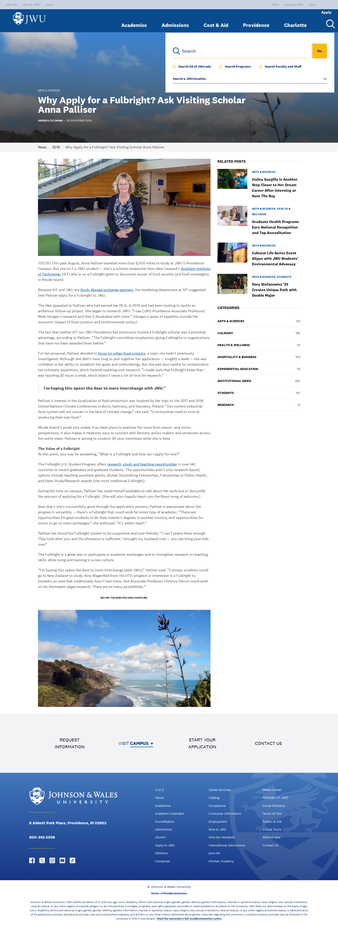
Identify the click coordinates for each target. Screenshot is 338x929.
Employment (218, 821)
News (50, 5)
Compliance (217, 806)
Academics (134, 21)
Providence (256, 21)
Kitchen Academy (221, 861)
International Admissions (227, 845)
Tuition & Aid (272, 821)
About (159, 798)
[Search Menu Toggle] (328, 20)
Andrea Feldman (50, 120)
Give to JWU (217, 829)
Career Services (220, 790)
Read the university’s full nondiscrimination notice (189, 918)
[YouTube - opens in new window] (62, 860)
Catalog (214, 798)
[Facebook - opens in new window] (32, 860)
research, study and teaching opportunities (142, 464)
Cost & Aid (216, 21)
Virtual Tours (272, 829)
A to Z (159, 790)
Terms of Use (272, 813)
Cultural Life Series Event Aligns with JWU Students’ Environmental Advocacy (275, 258)
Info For (11, 5)
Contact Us (270, 845)
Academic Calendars (169, 813)
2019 (56, 147)
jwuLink (214, 853)
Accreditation (164, 821)
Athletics (161, 853)
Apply (320, 5)
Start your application (202, 743)
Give (260, 5)
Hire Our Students (222, 837)
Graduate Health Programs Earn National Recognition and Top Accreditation (275, 227)
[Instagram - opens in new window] (52, 860)
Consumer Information (225, 813)
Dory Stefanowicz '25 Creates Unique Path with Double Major (274, 290)
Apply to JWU (165, 845)
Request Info (278, 5)
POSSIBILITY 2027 (275, 798)
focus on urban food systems (121, 353)
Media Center (272, 790)
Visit (296, 5)
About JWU (31, 5)
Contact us (268, 743)
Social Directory (274, 806)
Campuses (162, 861)
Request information (70, 743)
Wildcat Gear (272, 837)
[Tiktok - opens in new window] (72, 860)
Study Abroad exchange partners (106, 289)
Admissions (175, 21)
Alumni (160, 837)
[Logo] (31, 18)
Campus (139, 743)
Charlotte (295, 21)
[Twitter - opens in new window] (42, 860)
